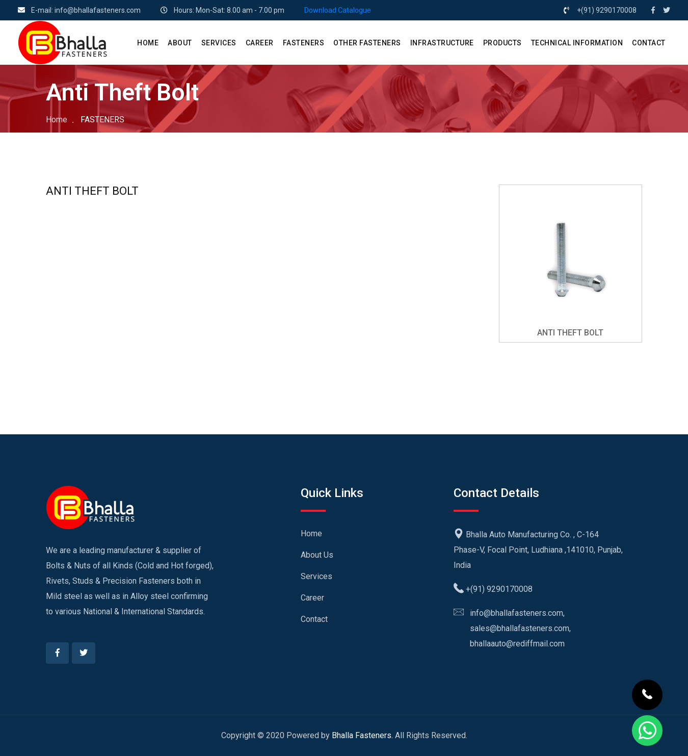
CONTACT (649, 43)
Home (56, 119)
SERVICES (218, 43)
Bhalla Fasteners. (362, 735)
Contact (314, 619)
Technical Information (577, 43)
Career (312, 598)
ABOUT (180, 43)
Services (316, 576)
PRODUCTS (502, 43)
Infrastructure (442, 43)
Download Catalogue (337, 10)
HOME (147, 43)
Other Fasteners (367, 43)
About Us (317, 555)
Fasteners (304, 43)
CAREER (260, 43)
